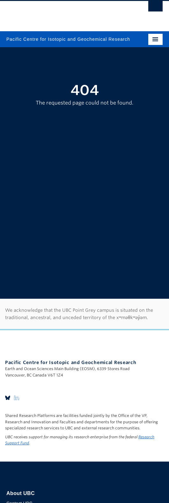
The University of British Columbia (61, 13)
